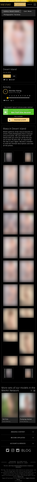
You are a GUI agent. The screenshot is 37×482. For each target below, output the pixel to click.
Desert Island (10, 69)
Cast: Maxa (27, 11)
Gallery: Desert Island (11, 11)
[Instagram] (12, 450)
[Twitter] (7, 450)
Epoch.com (20, 476)
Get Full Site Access (18, 112)
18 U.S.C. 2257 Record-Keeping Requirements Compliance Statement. (18, 466)
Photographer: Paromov (12, 15)
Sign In (29, 4)
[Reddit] (17, 450)
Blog (26, 450)
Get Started (20, 4)
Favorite (7, 76)
